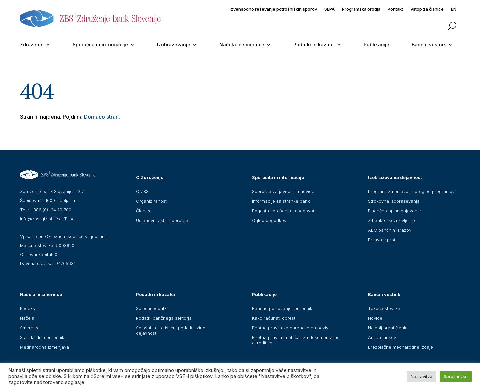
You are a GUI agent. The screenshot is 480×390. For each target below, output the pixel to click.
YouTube (65, 218)
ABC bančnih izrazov (389, 230)
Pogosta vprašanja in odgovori (284, 210)
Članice (144, 210)
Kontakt (395, 9)
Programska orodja (361, 9)
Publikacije (376, 44)
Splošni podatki (152, 308)
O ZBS (142, 191)
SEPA (329, 9)
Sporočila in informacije (100, 44)
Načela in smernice (241, 44)
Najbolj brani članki (387, 327)
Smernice (30, 327)
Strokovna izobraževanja (394, 201)
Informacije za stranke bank (281, 201)
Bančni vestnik (429, 44)
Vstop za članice (427, 9)
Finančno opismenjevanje (394, 210)
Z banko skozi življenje (391, 220)
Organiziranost (151, 201)
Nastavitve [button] (421, 376)
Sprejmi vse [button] (456, 376)
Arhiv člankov (382, 337)
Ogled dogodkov (269, 220)
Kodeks (27, 308)
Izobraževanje (173, 44)
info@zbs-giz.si (36, 218)
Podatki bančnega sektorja (164, 318)
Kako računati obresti (274, 318)
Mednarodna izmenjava (44, 347)
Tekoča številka (384, 308)
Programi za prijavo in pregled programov (411, 191)
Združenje (32, 44)
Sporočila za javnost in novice (283, 191)
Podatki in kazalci (314, 44)
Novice (375, 318)
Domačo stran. (102, 116)
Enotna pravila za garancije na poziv (290, 327)
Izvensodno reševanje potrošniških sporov (273, 9)
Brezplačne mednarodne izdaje (400, 347)
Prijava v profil (382, 239)
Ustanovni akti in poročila (162, 220)
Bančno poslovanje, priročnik (282, 308)
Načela (27, 318)
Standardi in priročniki (42, 337)
